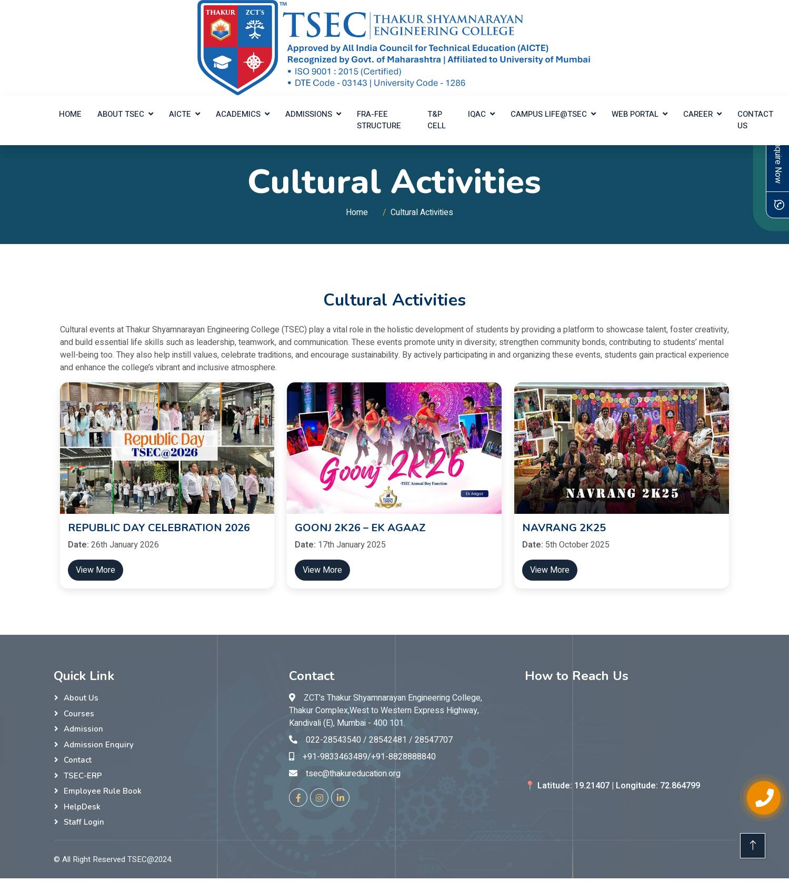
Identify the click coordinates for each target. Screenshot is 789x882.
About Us (81, 698)
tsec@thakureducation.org (353, 773)
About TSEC (120, 114)
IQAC (477, 114)
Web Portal (635, 114)
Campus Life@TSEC (549, 114)
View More (95, 570)
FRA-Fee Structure (379, 120)
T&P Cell (436, 120)
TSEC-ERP (83, 776)
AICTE (180, 114)
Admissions (308, 114)
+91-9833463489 (335, 757)
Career (698, 114)
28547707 (434, 740)
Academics (238, 114)
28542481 (388, 740)
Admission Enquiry (99, 744)
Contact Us (755, 120)
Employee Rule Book (103, 791)
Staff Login (84, 822)
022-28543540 (333, 740)
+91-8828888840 (403, 757)
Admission (83, 729)
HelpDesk (82, 807)
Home (70, 114)
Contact (78, 760)
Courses (79, 713)
